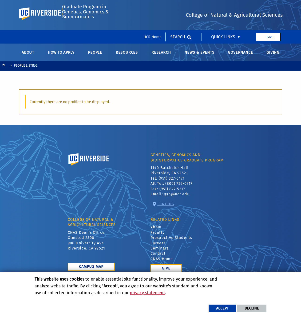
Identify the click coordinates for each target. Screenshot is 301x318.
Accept (222, 308)
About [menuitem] (28, 54)
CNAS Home (161, 261)
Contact (158, 256)
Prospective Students (171, 240)
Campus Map (91, 269)
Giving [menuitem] (272, 54)
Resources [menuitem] (127, 54)
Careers (157, 245)
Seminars (159, 250)
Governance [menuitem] (240, 54)
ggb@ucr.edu (177, 196)
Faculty (157, 235)
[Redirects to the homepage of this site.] (3, 68)
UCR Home (152, 6)
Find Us (165, 206)
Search (177, 6)
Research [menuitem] (161, 54)
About (156, 229)
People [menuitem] (95, 54)
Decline (252, 308)
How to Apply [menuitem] (61, 54)
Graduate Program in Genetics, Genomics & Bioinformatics (85, 27)
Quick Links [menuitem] (223, 6)
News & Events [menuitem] (199, 54)
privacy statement (147, 292)
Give (270, 6)
